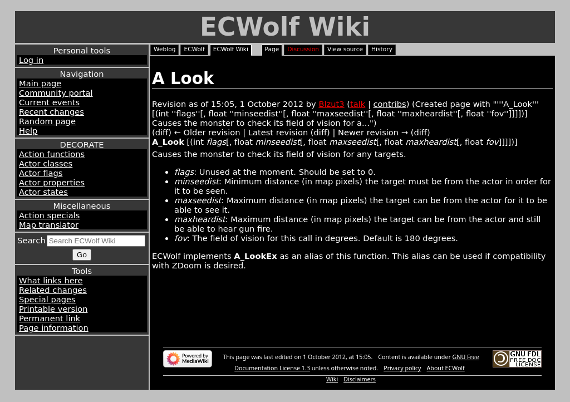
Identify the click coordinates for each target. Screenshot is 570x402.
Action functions (52, 154)
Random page (47, 121)
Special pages (47, 299)
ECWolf (194, 49)
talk (357, 104)
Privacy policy (402, 368)
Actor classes (45, 163)
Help (28, 130)
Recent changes (51, 111)
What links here (50, 280)
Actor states (43, 192)
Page (272, 49)
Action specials (49, 215)
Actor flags (40, 173)
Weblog (164, 49)
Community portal (56, 92)
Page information (54, 327)
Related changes (53, 290)
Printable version (53, 308)
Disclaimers (359, 379)
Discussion (303, 49)
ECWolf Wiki (285, 27)
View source (345, 49)
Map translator (48, 224)
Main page (40, 83)
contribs (390, 104)
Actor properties (52, 182)
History (381, 49)
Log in (31, 60)
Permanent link (49, 318)
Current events (49, 102)
